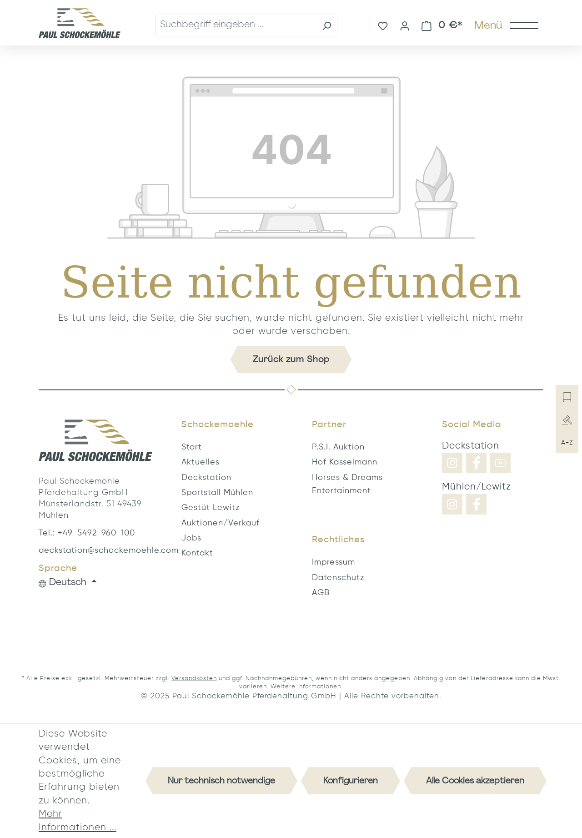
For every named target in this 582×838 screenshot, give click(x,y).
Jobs (191, 538)
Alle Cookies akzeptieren (475, 780)
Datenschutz (338, 578)
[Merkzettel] (383, 25)
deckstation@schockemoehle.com (95, 550)
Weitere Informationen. (307, 687)
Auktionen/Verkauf (220, 523)
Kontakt (197, 553)
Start (191, 447)
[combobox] (236, 25)
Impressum (333, 562)
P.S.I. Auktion (338, 447)
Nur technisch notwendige (221, 780)
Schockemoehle (217, 424)
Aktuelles (200, 462)
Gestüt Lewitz (210, 508)
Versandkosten (194, 679)
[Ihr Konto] (405, 25)
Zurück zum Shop (291, 359)
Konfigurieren (350, 780)
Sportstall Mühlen (217, 493)
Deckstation (206, 478)
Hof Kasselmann (344, 462)
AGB (321, 593)
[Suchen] (326, 25)
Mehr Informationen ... (77, 820)
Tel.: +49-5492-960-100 (87, 533)
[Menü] (505, 25)
